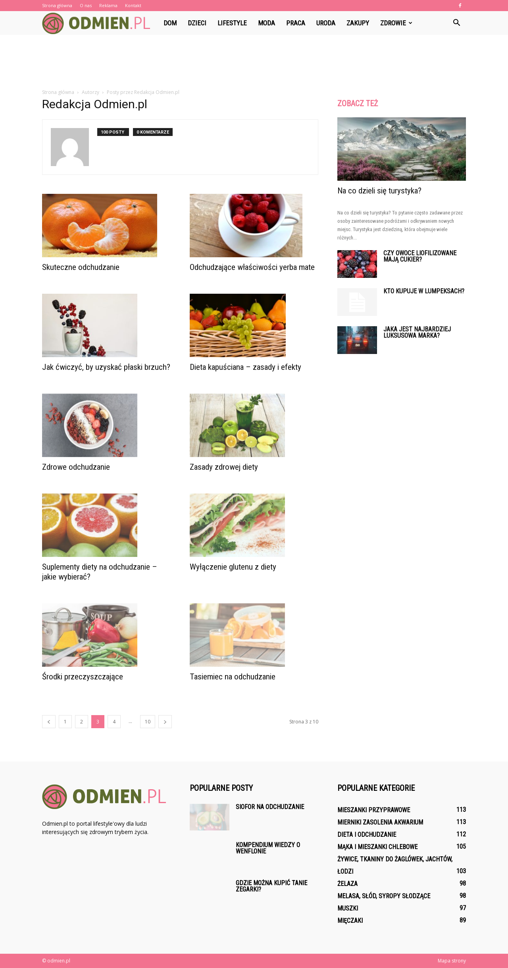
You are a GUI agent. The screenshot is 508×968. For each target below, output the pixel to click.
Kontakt (133, 5)
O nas (86, 5)
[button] (456, 23)
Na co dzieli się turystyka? (379, 190)
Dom (170, 23)
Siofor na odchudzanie (270, 807)
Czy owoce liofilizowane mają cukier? (419, 256)
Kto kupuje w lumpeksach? (423, 291)
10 (147, 721)
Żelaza (347, 884)
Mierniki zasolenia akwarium (380, 822)
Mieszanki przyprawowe (373, 810)
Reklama (108, 5)
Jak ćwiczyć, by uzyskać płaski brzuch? (106, 367)
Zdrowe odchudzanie (76, 467)
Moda (266, 23)
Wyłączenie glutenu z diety (233, 567)
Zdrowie (396, 23)
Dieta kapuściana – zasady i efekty (245, 367)
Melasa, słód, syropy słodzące (383, 896)
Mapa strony (452, 960)
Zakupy (357, 23)
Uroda (325, 23)
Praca (295, 23)
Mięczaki (350, 920)
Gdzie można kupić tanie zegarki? (271, 886)
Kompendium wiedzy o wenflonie (268, 848)
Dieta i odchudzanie (366, 834)
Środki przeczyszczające (82, 676)
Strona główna (57, 5)
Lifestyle (232, 23)
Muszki (347, 908)
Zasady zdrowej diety (224, 467)
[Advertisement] (254, 62)
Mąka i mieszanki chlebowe (377, 847)
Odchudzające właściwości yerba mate (252, 267)
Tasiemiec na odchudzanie (232, 676)
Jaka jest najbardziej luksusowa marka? (417, 332)
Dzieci (197, 23)
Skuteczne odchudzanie (80, 267)
